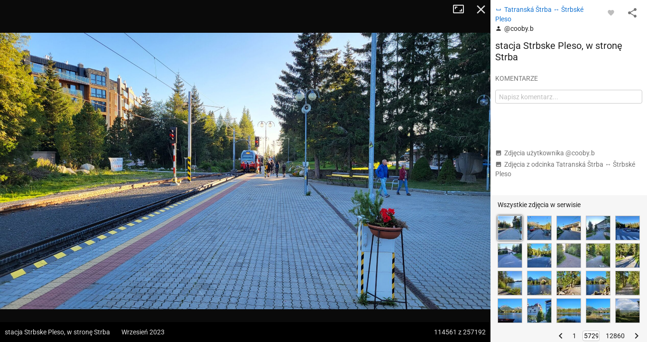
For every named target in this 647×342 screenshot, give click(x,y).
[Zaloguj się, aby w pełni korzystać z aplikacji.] (611, 12)
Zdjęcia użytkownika (545, 153)
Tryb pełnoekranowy (462, 9)
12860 (615, 336)
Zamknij (480, 9)
